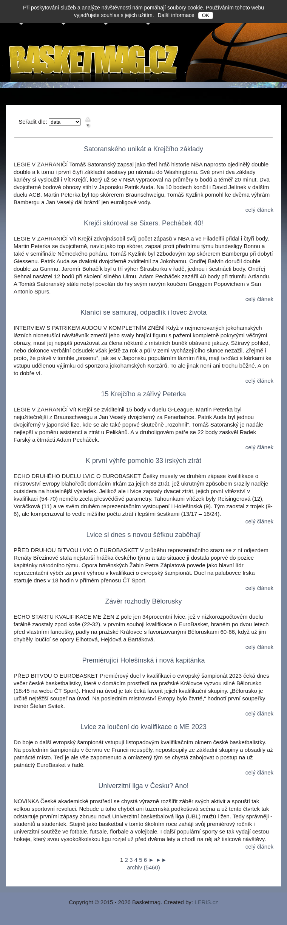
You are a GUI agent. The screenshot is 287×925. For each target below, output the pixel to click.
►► (161, 860)
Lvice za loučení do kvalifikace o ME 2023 (143, 727)
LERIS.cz (206, 902)
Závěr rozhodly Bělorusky (143, 601)
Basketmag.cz (94, 62)
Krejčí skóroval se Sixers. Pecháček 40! (143, 223)
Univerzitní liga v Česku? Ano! (143, 786)
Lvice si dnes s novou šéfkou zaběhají (143, 535)
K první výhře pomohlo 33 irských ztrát (143, 460)
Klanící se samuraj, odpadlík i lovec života (143, 312)
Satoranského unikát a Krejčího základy (143, 149)
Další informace (176, 15)
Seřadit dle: (33, 121)
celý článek (259, 209)
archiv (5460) (143, 867)
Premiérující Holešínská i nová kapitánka (143, 660)
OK (205, 15)
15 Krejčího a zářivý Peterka (143, 394)
